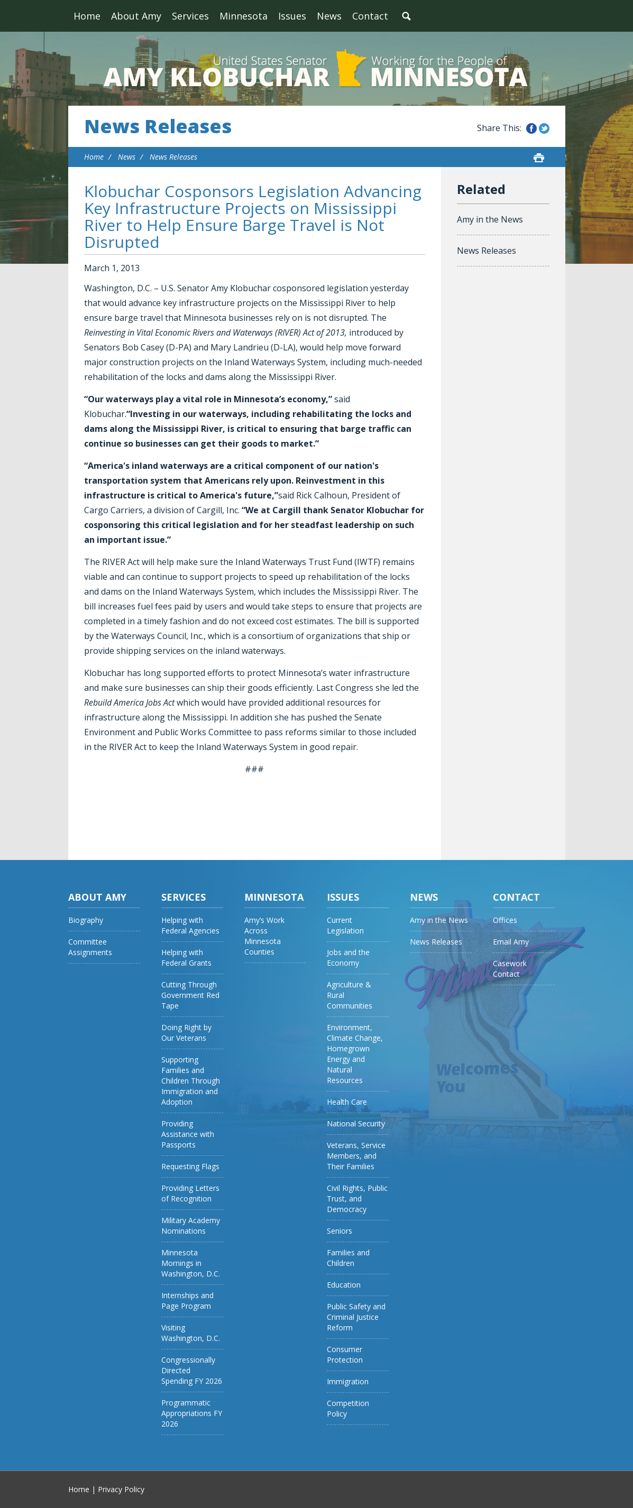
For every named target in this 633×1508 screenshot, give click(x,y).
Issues (292, 16)
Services (190, 16)
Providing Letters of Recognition (190, 1193)
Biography (85, 920)
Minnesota (243, 16)
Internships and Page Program (187, 1300)
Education (344, 1285)
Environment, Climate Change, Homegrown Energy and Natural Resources (355, 1053)
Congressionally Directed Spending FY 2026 (191, 1370)
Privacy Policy (121, 1489)
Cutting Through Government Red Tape (190, 995)
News (329, 16)
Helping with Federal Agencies (190, 925)
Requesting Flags (190, 1166)
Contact (370, 16)
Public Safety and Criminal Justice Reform (356, 1317)
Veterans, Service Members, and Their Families (356, 1155)
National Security (356, 1123)
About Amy (136, 16)
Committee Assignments (90, 947)
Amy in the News (490, 219)
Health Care (347, 1102)
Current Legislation (345, 925)
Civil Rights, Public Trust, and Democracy (357, 1198)
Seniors (339, 1231)
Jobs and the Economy (348, 957)
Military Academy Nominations (190, 1225)
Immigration (348, 1381)
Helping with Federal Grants (186, 957)
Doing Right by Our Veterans (186, 1032)
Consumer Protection (345, 1354)
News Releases (158, 126)
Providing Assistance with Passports (187, 1134)
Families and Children (348, 1257)
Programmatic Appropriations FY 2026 (191, 1413)
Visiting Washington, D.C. (190, 1332)
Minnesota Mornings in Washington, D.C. (190, 1263)
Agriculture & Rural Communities (349, 995)
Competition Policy (348, 1408)
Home (87, 16)
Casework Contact (510, 968)
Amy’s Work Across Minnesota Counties (264, 936)
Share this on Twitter (544, 128)
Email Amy (511, 942)
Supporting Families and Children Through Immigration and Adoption (190, 1080)
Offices (505, 920)
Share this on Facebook (531, 128)
